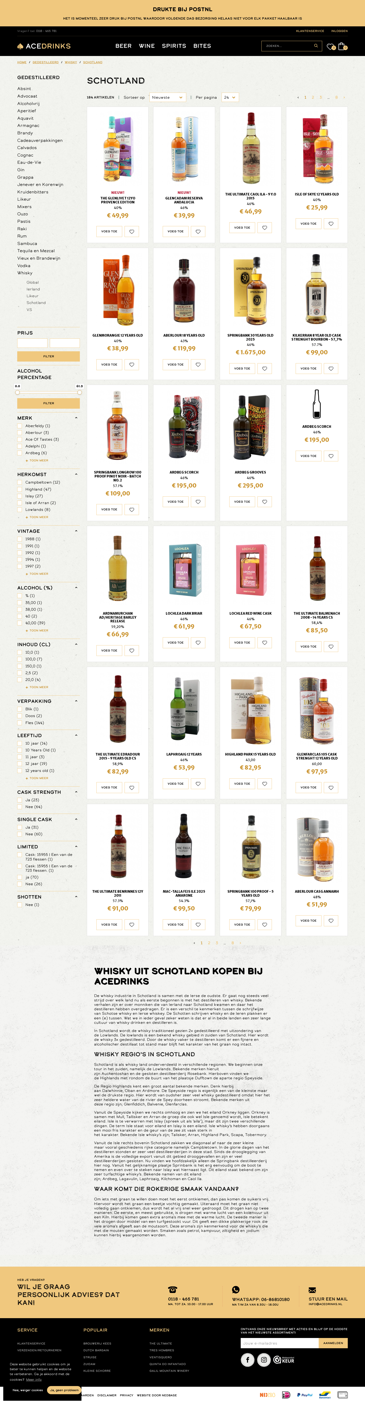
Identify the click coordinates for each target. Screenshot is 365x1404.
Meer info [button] (34, 1379)
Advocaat (27, 96)
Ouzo (22, 214)
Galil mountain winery (169, 1371)
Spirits (174, 46)
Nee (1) (32, 904)
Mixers (24, 206)
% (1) (30, 595)
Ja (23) (32, 800)
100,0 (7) (33, 659)
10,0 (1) (32, 652)
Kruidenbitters (32, 192)
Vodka (23, 265)
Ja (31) (31, 827)
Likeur (24, 199)
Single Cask (34, 819)
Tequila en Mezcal (36, 251)
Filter (48, 356)
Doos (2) (33, 716)
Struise (90, 1357)
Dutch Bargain (96, 1350)
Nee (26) (33, 884)
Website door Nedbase (157, 1395)
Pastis (23, 221)
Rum (22, 236)
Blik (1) (31, 709)
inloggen (339, 31)
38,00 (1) (33, 609)
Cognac (25, 155)
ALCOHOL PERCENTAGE (34, 374)
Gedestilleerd (38, 77)
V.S (29, 309)
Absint (24, 88)
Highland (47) (38, 489)
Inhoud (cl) (34, 644)
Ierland (33, 289)
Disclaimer (106, 1395)
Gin (20, 170)
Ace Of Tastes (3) (42, 439)
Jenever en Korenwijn (40, 184)
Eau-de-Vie (29, 162)
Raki (22, 229)
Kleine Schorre (97, 1371)
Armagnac (28, 125)
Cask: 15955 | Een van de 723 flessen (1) (48, 856)
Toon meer (39, 460)
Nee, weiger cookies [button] (28, 1390)
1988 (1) (33, 539)
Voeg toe (109, 231)
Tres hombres (161, 1350)
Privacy (126, 1395)
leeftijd (29, 735)
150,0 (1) (33, 666)
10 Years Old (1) (40, 750)
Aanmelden (333, 1343)
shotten (29, 897)
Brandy (25, 133)
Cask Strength (39, 792)
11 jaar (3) (34, 757)
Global (33, 282)
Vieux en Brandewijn (38, 258)
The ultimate (160, 1343)
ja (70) (31, 877)
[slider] (17, 392)
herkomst (32, 474)
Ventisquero (160, 1357)
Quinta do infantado (167, 1364)
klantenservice (310, 31)
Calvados (27, 147)
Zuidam (89, 1364)
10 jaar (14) (36, 743)
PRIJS (25, 333)
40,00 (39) (35, 623)
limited (27, 846)
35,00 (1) (33, 602)
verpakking (34, 701)
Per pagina (206, 97)
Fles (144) (34, 723)
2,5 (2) (31, 673)
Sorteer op (134, 97)
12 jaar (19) (36, 763)
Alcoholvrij (28, 103)
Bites (202, 46)
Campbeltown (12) (42, 482)
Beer (123, 46)
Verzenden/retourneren (39, 1350)
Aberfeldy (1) (37, 426)
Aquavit (25, 118)
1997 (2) (33, 566)
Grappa (25, 177)
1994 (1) (32, 559)
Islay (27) (34, 496)
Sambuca (27, 243)
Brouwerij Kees (97, 1343)
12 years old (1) (39, 770)
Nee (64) (33, 807)
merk (24, 418)
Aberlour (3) (37, 432)
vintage (28, 531)
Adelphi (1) (35, 446)
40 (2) (31, 616)
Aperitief (26, 111)
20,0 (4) (33, 679)
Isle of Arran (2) (40, 503)
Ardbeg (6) (36, 453)
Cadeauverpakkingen (40, 140)
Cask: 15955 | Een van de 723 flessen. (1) (48, 868)
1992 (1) (32, 552)
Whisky (25, 273)
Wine (147, 46)
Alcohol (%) (35, 588)
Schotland (36, 302)
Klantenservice (31, 1343)
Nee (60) (33, 834)
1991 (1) (32, 546)
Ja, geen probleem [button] (64, 1390)
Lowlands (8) (37, 509)
